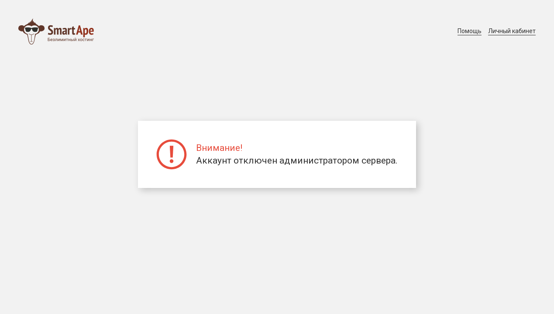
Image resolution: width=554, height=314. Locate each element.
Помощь (470, 30)
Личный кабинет (512, 30)
